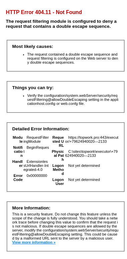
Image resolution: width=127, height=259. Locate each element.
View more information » (34, 242)
